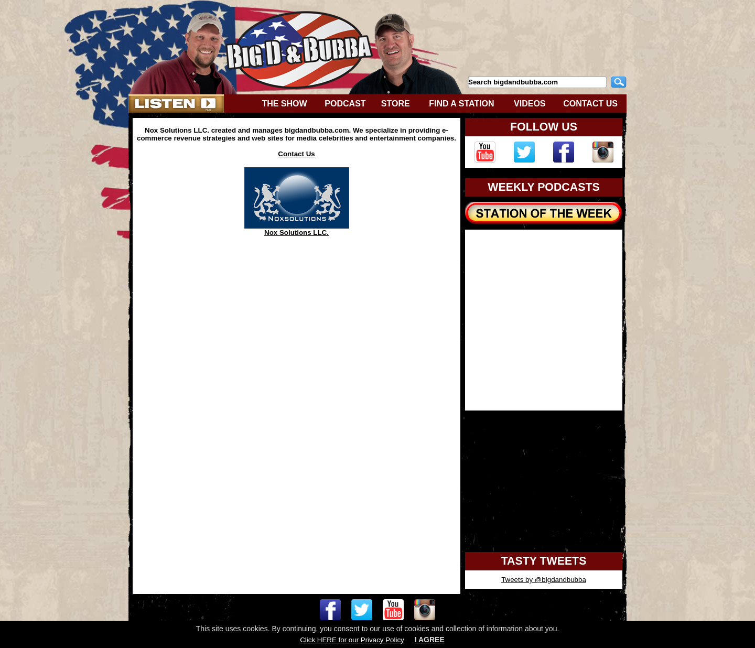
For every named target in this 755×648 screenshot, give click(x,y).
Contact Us (296, 154)
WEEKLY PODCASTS (543, 187)
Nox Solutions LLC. (296, 229)
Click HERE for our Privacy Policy (352, 640)
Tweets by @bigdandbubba (543, 580)
